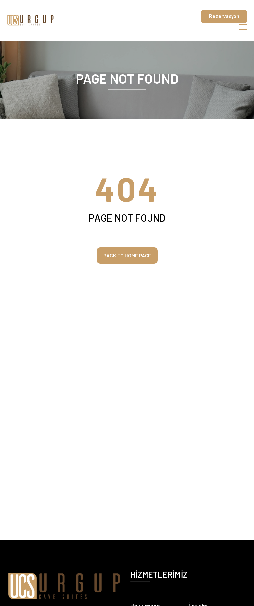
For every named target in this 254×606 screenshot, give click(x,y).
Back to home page (127, 255)
